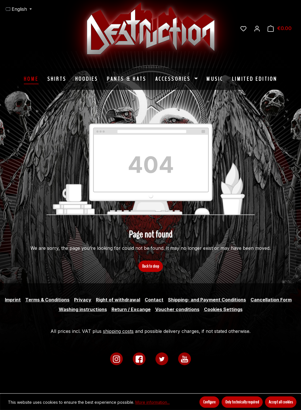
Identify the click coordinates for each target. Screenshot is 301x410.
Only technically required (242, 402)
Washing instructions (83, 309)
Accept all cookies (281, 402)
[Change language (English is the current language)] (19, 9)
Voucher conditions (177, 309)
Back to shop (150, 266)
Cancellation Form (271, 300)
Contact (154, 300)
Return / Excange (131, 309)
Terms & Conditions (47, 300)
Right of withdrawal (118, 300)
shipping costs (118, 331)
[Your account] (257, 28)
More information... (152, 402)
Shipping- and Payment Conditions (207, 300)
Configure (209, 402)
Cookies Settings (223, 309)
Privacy (82, 300)
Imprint (13, 300)
